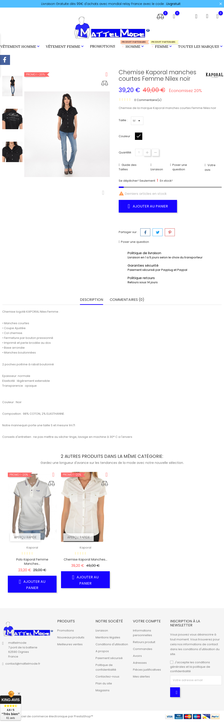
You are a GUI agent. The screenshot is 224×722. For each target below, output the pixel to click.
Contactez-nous (107, 676)
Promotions (102, 46)
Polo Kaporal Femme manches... (32, 561)
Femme (161, 44)
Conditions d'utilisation (112, 644)
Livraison (157, 169)
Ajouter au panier (148, 206)
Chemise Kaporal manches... (85, 559)
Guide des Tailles (127, 167)
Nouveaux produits (70, 637)
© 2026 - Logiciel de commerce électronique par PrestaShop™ (47, 716)
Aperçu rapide (25, 537)
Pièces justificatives (147, 670)
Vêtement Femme (65, 46)
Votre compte (147, 621)
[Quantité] (139, 152)
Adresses (140, 663)
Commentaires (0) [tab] (127, 300)
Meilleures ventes (70, 644)
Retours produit (144, 642)
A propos (102, 651)
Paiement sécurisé (109, 658)
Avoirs (137, 656)
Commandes (142, 649)
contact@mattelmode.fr (22, 664)
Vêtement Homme (20, 46)
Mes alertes (141, 676)
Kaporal (32, 547)
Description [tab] (91, 300)
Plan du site (104, 683)
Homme (132, 44)
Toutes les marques (201, 46)
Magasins (103, 690)
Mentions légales (108, 637)
